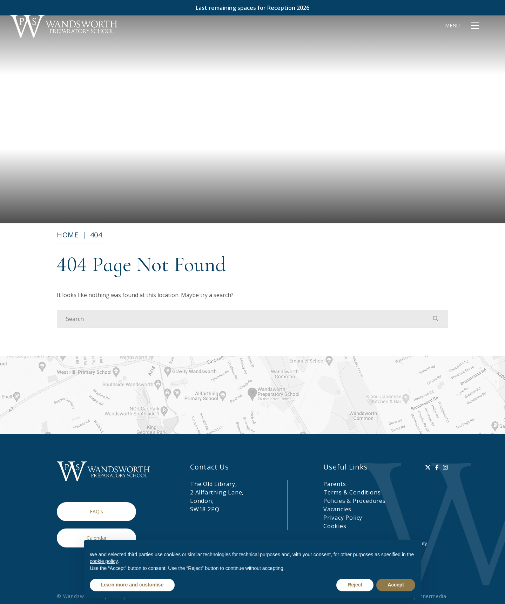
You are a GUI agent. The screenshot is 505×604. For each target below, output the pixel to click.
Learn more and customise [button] (132, 584)
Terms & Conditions (352, 492)
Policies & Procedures (354, 501)
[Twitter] (428, 467)
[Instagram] (445, 467)
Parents (334, 484)
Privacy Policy (342, 517)
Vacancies (337, 509)
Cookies (334, 526)
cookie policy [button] (103, 561)
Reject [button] (355, 584)
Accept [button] (396, 584)
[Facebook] (437, 467)
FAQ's (96, 511)
